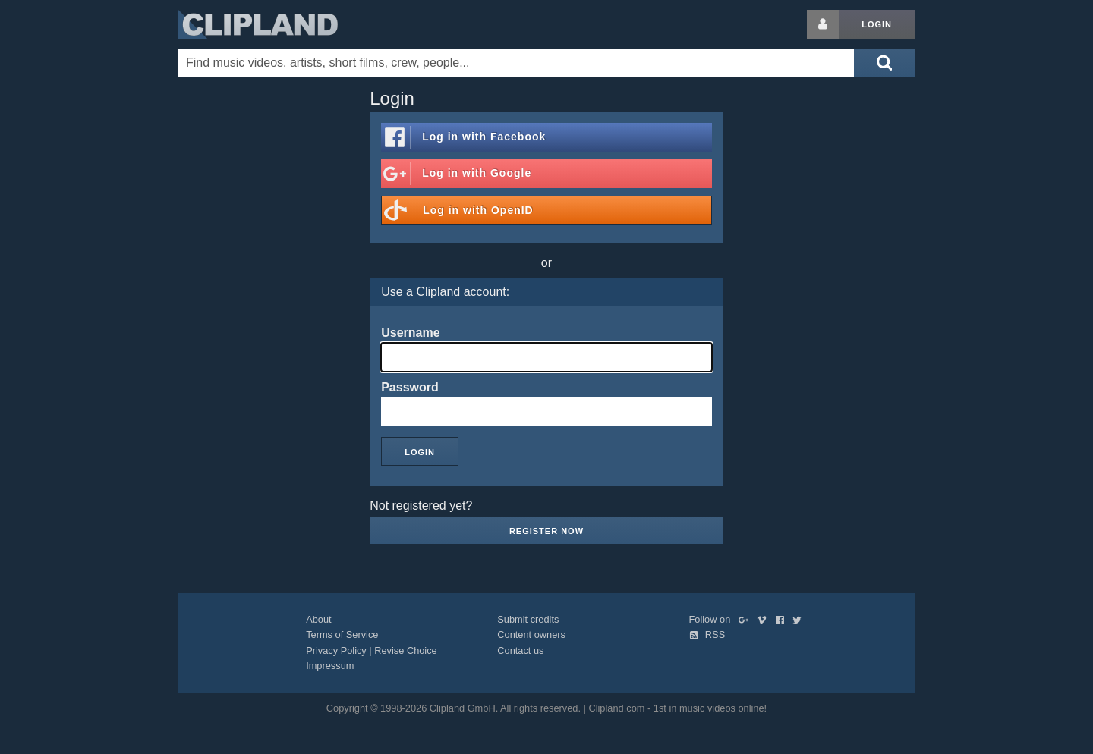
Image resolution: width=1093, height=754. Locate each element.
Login (876, 24)
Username (410, 332)
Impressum (330, 665)
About (318, 619)
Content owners (531, 634)
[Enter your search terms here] (516, 63)
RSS (707, 634)
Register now (546, 531)
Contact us (520, 650)
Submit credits (528, 619)
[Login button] (823, 24)
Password (410, 387)
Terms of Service (342, 634)
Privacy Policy (336, 650)
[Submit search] (884, 63)
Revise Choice (405, 650)
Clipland (258, 24)
